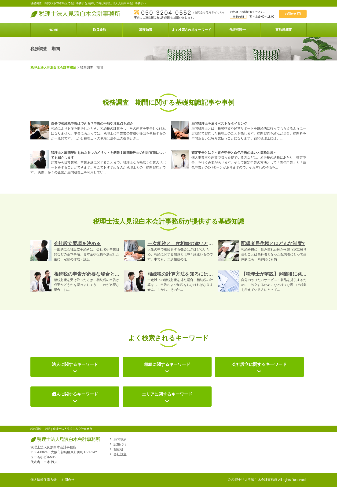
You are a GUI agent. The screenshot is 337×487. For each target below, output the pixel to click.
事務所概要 (283, 30)
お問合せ (67, 480)
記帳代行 (120, 444)
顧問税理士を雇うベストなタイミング (219, 123)
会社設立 (120, 454)
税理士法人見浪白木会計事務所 (53, 67)
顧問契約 (120, 439)
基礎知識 (145, 30)
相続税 (118, 449)
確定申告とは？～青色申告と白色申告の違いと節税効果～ (234, 152)
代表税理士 (237, 30)
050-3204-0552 (166, 13)
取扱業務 (99, 30)
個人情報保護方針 (43, 480)
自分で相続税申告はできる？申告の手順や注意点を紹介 (92, 123)
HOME (53, 30)
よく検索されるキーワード (191, 30)
